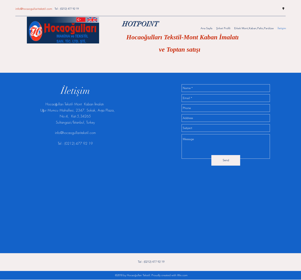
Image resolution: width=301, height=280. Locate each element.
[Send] (225, 160)
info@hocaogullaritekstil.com (33, 9)
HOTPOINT (140, 24)
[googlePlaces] (283, 9)
